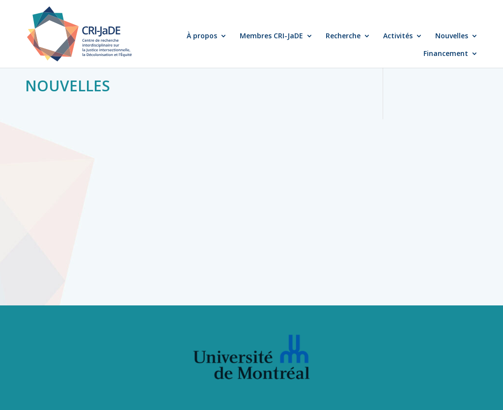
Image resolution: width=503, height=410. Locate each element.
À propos (202, 36)
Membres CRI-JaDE (271, 36)
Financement (445, 54)
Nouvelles (451, 36)
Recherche (343, 36)
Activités (398, 36)
